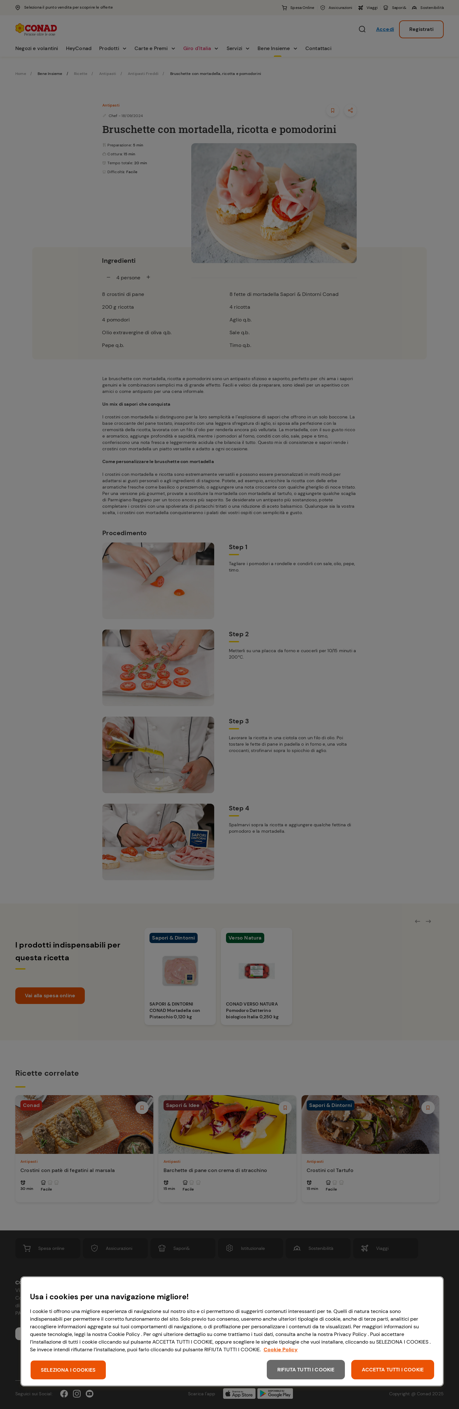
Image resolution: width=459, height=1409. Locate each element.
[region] (232, 1331)
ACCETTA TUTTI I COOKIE (393, 1369)
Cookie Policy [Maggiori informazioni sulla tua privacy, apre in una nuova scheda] (281, 1349)
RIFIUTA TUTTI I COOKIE (306, 1369)
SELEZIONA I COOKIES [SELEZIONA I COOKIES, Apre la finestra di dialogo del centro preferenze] (68, 1370)
